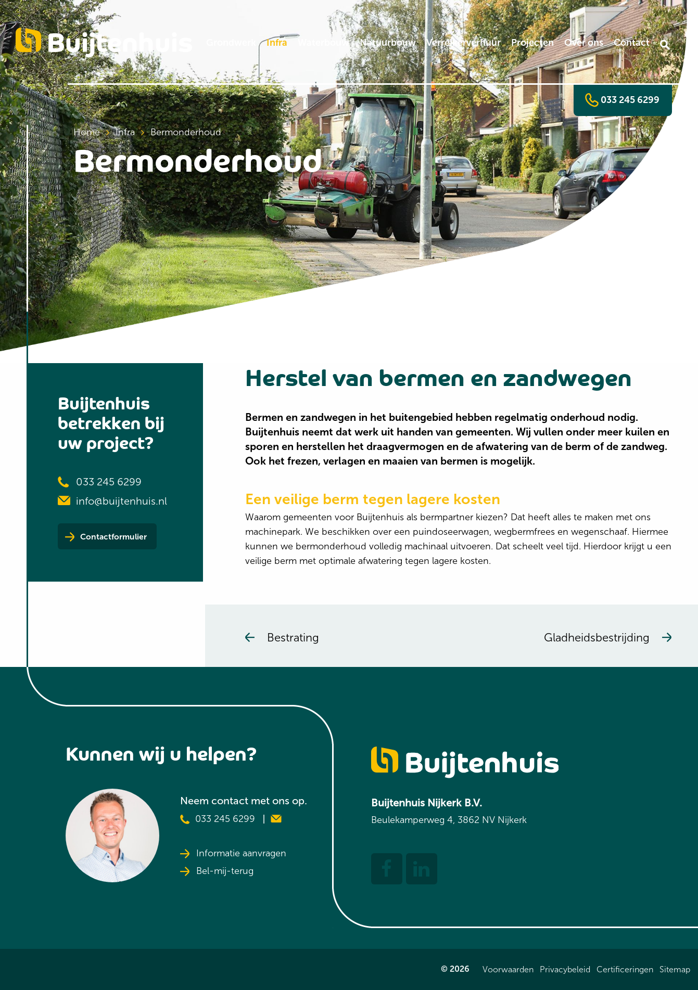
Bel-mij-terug (216, 871)
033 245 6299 (622, 100)
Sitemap (674, 969)
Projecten (532, 42)
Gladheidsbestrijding (607, 638)
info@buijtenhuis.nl (121, 501)
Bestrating (282, 638)
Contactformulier (124, 538)
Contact (632, 42)
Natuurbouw (388, 42)
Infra (276, 42)
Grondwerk (231, 42)
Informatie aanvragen (233, 853)
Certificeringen (625, 969)
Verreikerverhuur (463, 42)
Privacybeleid (565, 969)
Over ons (583, 42)
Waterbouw (323, 42)
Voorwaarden (508, 969)
